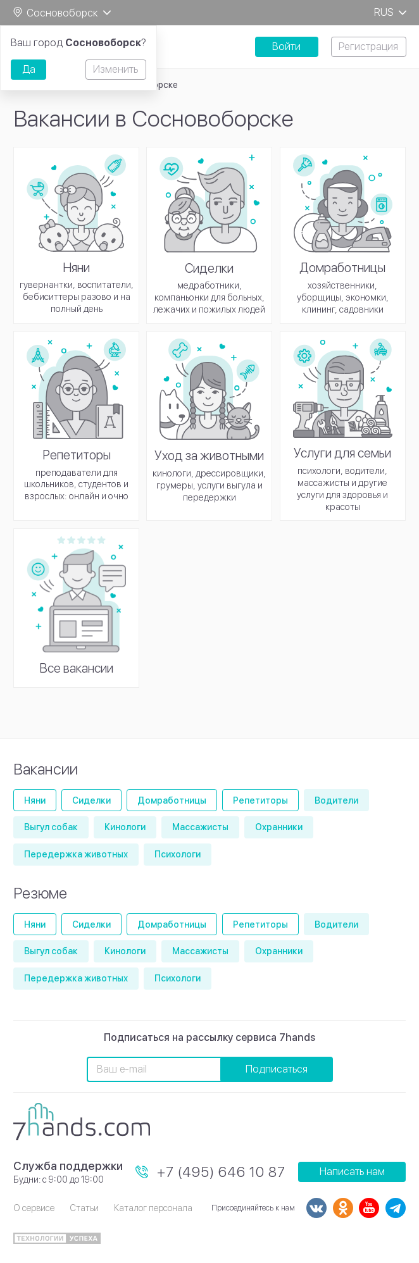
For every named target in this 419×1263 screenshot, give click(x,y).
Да (28, 69)
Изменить (115, 69)
